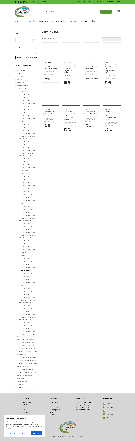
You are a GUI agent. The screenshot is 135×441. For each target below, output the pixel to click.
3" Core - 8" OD (23, 252)
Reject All (24, 433)
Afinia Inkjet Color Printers (27, 342)
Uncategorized (22, 381)
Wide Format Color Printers (28, 351)
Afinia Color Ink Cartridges (27, 357)
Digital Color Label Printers (25, 339)
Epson (21, 76)
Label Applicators (22, 366)
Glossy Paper (27, 276)
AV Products (21, 82)
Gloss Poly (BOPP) (28, 97)
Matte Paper (27, 100)
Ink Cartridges (21, 354)
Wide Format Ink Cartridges (28, 363)
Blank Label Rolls (22, 85)
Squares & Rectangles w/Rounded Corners (27, 137)
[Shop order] (111, 39)
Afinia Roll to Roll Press (26, 345)
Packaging (20, 378)
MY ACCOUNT (76, 2)
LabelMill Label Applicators (27, 372)
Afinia (21, 73)
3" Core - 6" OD (23, 170)
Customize (12, 433)
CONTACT (98, 2)
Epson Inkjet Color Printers (27, 348)
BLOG (85, 2)
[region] (24, 426)
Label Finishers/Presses (24, 375)
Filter (19, 57)
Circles (23, 91)
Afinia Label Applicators (26, 369)
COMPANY (91, 2)
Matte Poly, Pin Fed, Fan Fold (25, 335)
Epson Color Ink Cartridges (27, 360)
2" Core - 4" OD (23, 88)
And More (20, 79)
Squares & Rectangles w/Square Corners (27, 154)
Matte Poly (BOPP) (28, 103)
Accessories (21, 70)
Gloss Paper (26, 94)
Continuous (24, 106)
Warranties (20, 384)
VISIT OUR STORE (106, 12)
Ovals (22, 121)
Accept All (36, 433)
